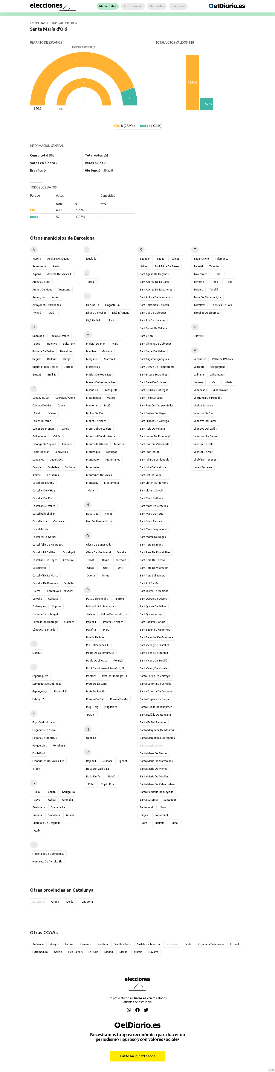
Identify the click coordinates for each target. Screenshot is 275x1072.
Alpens (37, 274)
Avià (52, 312)
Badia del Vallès (59, 336)
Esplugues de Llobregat (46, 683)
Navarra (153, 951)
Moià (107, 405)
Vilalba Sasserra (203, 405)
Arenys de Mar (41, 281)
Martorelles (93, 366)
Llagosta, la (112, 305)
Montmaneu (112, 459)
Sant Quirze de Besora (153, 598)
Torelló (213, 289)
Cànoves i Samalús (43, 629)
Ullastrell (199, 336)
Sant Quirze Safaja (151, 614)
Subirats (159, 822)
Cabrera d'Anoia (65, 397)
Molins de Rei (94, 413)
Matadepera (93, 397)
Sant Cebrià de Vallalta (153, 328)
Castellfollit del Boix (44, 552)
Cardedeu (53, 467)
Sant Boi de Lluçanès (152, 320)
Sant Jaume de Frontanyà (155, 436)
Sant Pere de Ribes (151, 544)
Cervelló (37, 598)
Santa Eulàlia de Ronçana (155, 714)
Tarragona (86, 901)
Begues (36, 359)
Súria (175, 822)
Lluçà (111, 320)
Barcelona (66, 351)
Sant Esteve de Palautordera (157, 366)
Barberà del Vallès (43, 351)
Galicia (58, 951)
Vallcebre (199, 366)
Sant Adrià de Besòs (167, 266)
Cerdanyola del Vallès (60, 591)
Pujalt (90, 714)
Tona (229, 281)
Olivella (121, 552)
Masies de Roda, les (98, 374)
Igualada (91, 258)
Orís (120, 567)
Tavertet (214, 266)
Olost (90, 560)
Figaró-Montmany (43, 722)
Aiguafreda (39, 266)
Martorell (109, 359)
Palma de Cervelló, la (114, 614)
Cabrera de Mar (41, 405)
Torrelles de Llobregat (207, 312)
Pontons (91, 676)
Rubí (90, 784)
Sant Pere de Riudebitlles (155, 552)
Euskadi (235, 944)
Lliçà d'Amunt (120, 312)
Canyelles (38, 459)
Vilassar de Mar (203, 451)
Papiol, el (91, 621)
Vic (213, 382)
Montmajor (93, 459)
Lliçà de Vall (93, 320)
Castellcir (58, 521)
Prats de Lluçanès (97, 683)
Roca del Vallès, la (97, 768)
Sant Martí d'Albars (151, 498)
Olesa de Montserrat (98, 552)
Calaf (37, 413)
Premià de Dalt (95, 699)
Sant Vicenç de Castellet (154, 645)
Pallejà (91, 614)
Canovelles (61, 451)
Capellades (56, 459)
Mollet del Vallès (96, 421)
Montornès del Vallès (99, 475)
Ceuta (188, 944)
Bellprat (52, 359)
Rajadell (91, 761)
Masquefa (111, 390)
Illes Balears (75, 951)
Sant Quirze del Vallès (153, 606)
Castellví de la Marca (45, 575)
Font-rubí (38, 753)
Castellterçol (39, 567)
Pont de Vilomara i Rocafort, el (105, 668)
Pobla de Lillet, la (97, 660)
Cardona (70, 467)
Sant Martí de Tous (151, 513)
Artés (55, 297)
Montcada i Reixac (97, 444)
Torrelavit (199, 305)
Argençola (38, 297)
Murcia (138, 951)
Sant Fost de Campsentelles (157, 405)
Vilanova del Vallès (205, 428)
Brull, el (51, 374)
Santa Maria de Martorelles (156, 761)
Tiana (214, 281)
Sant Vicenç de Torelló (153, 660)
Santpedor (169, 799)
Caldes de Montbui (43, 428)
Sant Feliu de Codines (153, 382)
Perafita (91, 629)
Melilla (123, 951)
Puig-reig (92, 707)
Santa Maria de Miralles (154, 776)
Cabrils (62, 405)
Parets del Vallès (113, 621)
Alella (56, 266)
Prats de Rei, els (96, 691)
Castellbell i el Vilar (43, 513)
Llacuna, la (92, 305)
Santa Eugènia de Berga (154, 699)
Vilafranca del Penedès (208, 397)
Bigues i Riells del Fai (45, 366)
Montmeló (92, 467)
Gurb (37, 830)
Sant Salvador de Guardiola (156, 637)
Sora (144, 822)
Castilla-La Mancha (148, 944)
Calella (66, 428)
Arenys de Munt (42, 289)
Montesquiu (93, 451)
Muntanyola (111, 482)
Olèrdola (121, 560)
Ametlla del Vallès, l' (59, 274)
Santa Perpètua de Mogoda (156, 792)
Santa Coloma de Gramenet (156, 691)
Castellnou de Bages (44, 560)
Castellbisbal (39, 521)
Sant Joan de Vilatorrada (154, 444)
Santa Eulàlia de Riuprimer (156, 707)
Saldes (175, 258)
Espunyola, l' (40, 691)
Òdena (91, 575)
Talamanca (221, 258)
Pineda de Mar (95, 637)
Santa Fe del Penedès (153, 722)
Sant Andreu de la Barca (155, 281)
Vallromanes (217, 374)
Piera (106, 629)
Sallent (144, 266)
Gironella (67, 799)
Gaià (37, 792)
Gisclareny (38, 807)
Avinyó (37, 312)
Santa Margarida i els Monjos (157, 737)
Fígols (37, 768)
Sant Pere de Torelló (152, 560)
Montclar (119, 444)
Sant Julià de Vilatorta (153, 467)
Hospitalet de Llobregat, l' (48, 853)
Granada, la (58, 807)
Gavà (37, 799)
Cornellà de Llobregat (45, 621)
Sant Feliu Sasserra (151, 397)
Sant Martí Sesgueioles (153, 529)
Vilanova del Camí (205, 421)
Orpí (105, 567)
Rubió (111, 776)
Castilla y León (122, 944)
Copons (56, 606)
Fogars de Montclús (44, 737)
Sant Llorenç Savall (151, 490)
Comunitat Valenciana (211, 944)
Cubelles (69, 621)
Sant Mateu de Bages (153, 536)
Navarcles (92, 513)
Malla (115, 343)
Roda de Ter (93, 776)
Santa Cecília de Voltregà (155, 676)
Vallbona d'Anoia (222, 359)
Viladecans (200, 390)
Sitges (144, 815)
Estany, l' (38, 699)
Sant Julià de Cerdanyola (154, 459)
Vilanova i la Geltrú (205, 436)
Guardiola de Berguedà (46, 822)
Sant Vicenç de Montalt (154, 652)
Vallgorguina (217, 366)
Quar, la (91, 737)
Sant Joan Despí (149, 451)
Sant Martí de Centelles (154, 506)
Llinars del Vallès (96, 312)
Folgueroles (39, 745)
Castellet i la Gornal (44, 536)
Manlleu (91, 351)
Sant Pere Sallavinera (152, 575)
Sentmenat (146, 807)
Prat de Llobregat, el (114, 676)
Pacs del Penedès (97, 598)
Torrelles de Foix (221, 305)
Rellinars (107, 761)
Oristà (90, 567)
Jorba (91, 281)
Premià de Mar (119, 699)
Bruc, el (37, 374)
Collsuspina (39, 606)
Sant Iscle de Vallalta (152, 428)
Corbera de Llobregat (45, 614)
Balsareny (69, 343)
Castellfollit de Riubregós (47, 544)
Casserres (53, 475)
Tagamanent (201, 258)
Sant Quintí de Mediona (154, 591)
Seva (163, 807)
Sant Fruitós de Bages (153, 413)
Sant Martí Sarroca (151, 521)
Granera (37, 815)
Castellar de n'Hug (43, 490)
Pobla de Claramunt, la (100, 652)
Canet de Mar (40, 451)
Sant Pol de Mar (149, 583)
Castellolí (68, 560)
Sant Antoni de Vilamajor (155, 297)
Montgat (111, 451)
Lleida (69, 901)
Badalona (38, 336)
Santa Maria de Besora (154, 753)
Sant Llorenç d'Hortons (154, 482)
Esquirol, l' (60, 691)
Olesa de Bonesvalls (98, 544)
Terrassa (199, 281)
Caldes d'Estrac (41, 421)
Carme (37, 475)
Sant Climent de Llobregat (155, 343)
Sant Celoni (146, 336)
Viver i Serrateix (203, 467)
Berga (66, 359)
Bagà (37, 343)
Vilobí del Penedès (205, 459)
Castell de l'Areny (43, 482)
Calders (51, 413)
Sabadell (145, 258)
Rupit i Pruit (108, 784)
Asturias (70, 944)
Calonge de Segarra (44, 444)
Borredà (68, 366)
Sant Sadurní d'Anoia (152, 621)
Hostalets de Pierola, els (47, 861)
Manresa (107, 351)
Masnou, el (92, 390)
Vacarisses (200, 359)
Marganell (92, 359)
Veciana (198, 382)
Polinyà (118, 660)
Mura (91, 490)
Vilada (228, 382)
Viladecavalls (220, 390)
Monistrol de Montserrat (101, 436)
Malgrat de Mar (95, 343)
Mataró (111, 397)
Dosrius (37, 652)
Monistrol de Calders (98, 428)
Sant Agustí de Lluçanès (154, 274)
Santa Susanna (149, 799)
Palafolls (119, 598)
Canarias (85, 944)
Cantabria (102, 944)
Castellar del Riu (42, 498)
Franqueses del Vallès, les (48, 761)
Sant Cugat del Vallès (152, 351)
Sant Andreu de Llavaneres (156, 289)
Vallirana (199, 374)
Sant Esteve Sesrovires (153, 374)
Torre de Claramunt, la (207, 297)
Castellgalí (69, 552)
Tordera (198, 289)
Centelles (69, 583)
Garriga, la (68, 792)
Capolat (37, 467)
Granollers (54, 815)
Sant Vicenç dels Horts (153, 668)
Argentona (64, 289)
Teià (217, 274)
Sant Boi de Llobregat (153, 312)
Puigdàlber (110, 707)
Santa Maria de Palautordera (157, 784)
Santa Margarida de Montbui (157, 730)
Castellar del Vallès (43, 506)
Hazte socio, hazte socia (137, 1056)
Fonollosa (59, 745)
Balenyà (52, 343)
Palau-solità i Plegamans (101, 606)
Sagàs (160, 258)
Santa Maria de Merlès (153, 768)
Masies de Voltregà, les (100, 382)
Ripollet (122, 761)
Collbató (53, 598)
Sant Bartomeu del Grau (154, 305)
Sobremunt (161, 815)
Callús (56, 436)
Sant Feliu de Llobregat (154, 390)
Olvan (105, 560)
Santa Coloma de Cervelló (155, 683)
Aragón (54, 944)
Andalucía (38, 944)
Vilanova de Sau (204, 413)
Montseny (92, 482)
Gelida (52, 799)
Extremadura (40, 951)
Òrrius (105, 575)
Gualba (70, 815)
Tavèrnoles (200, 274)
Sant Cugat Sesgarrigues (154, 359)
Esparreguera (40, 676)
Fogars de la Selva (44, 730)
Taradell (198, 266)
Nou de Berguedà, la (99, 521)
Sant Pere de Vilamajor (154, 567)
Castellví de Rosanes (45, 583)
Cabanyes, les (41, 397)
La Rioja (93, 951)
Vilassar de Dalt (203, 444)
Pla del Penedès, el (97, 645)
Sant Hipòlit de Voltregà (154, 421)
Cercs (37, 591)
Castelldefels (40, 529)
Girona (55, 901)
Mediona (91, 405)
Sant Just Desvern (150, 475)
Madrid (108, 951)
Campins (67, 444)
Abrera (37, 258)
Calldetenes (39, 436)
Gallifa (52, 792)
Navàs (108, 513)
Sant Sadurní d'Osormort (155, 629)
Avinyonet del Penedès (46, 305)
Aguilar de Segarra (58, 258)
